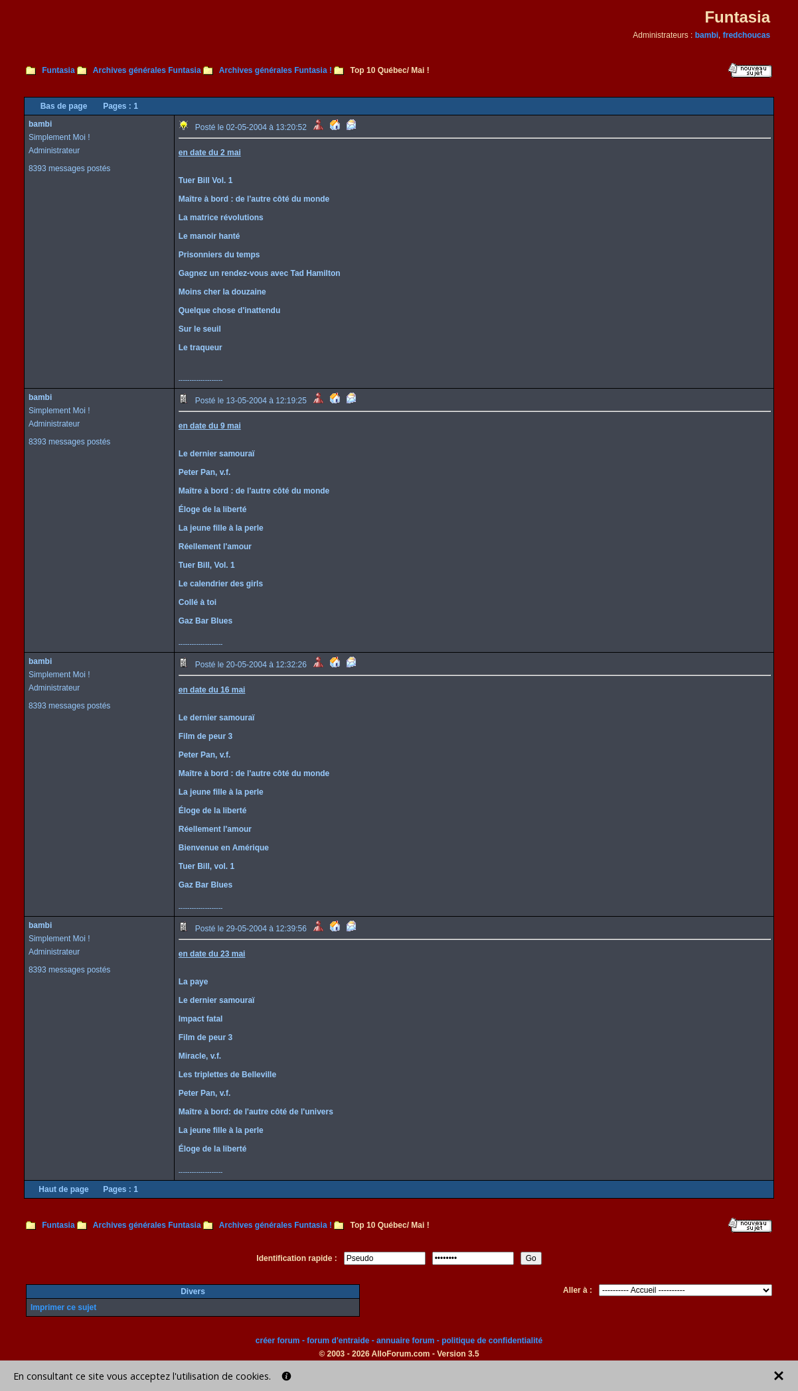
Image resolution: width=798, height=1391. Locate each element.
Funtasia (58, 70)
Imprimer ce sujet (63, 1307)
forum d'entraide (338, 1340)
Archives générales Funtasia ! (275, 70)
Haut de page (63, 1189)
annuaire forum (405, 1340)
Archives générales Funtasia (147, 70)
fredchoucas (746, 35)
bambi (706, 35)
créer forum (278, 1340)
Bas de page (64, 106)
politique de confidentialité (491, 1340)
